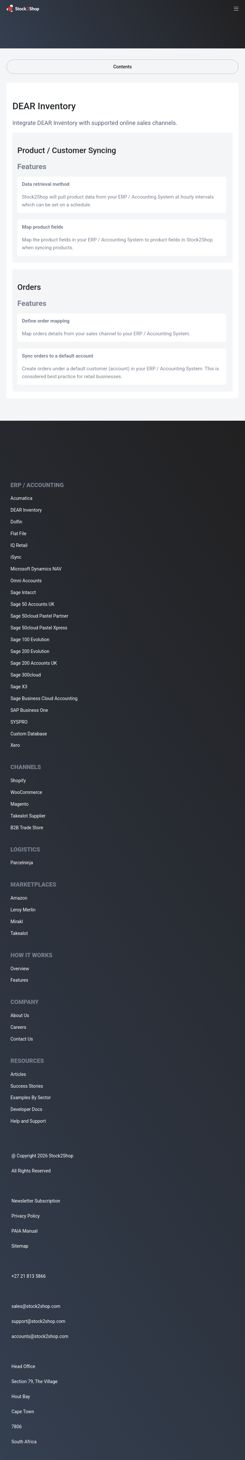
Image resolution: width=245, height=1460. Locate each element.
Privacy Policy (25, 1216)
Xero (15, 745)
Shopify (18, 780)
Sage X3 (18, 686)
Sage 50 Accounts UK (32, 604)
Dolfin (16, 521)
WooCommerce (26, 792)
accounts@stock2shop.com (39, 1336)
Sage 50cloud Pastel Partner (39, 616)
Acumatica (21, 498)
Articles (18, 1074)
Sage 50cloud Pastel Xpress (38, 627)
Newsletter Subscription (35, 1201)
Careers (18, 1027)
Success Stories (26, 1086)
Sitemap (19, 1246)
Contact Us (21, 1039)
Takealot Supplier (27, 815)
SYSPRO (18, 722)
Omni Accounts (26, 580)
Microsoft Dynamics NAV (35, 569)
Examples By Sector (30, 1097)
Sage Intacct (23, 592)
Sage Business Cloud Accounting (44, 698)
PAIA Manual (24, 1231)
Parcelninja (21, 862)
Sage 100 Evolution (29, 639)
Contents (122, 66)
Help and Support (28, 1121)
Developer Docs (26, 1109)
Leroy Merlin (22, 909)
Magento (19, 804)
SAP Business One (29, 710)
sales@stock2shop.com (35, 1306)
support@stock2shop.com (38, 1321)
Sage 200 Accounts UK (33, 663)
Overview (19, 968)
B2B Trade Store (26, 827)
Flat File (18, 533)
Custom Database (28, 733)
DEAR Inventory (26, 510)
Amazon (18, 898)
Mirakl (16, 921)
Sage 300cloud (25, 674)
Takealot (19, 933)
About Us (19, 1015)
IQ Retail (18, 545)
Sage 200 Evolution (29, 651)
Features (19, 980)
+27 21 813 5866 (28, 1276)
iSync (15, 557)
